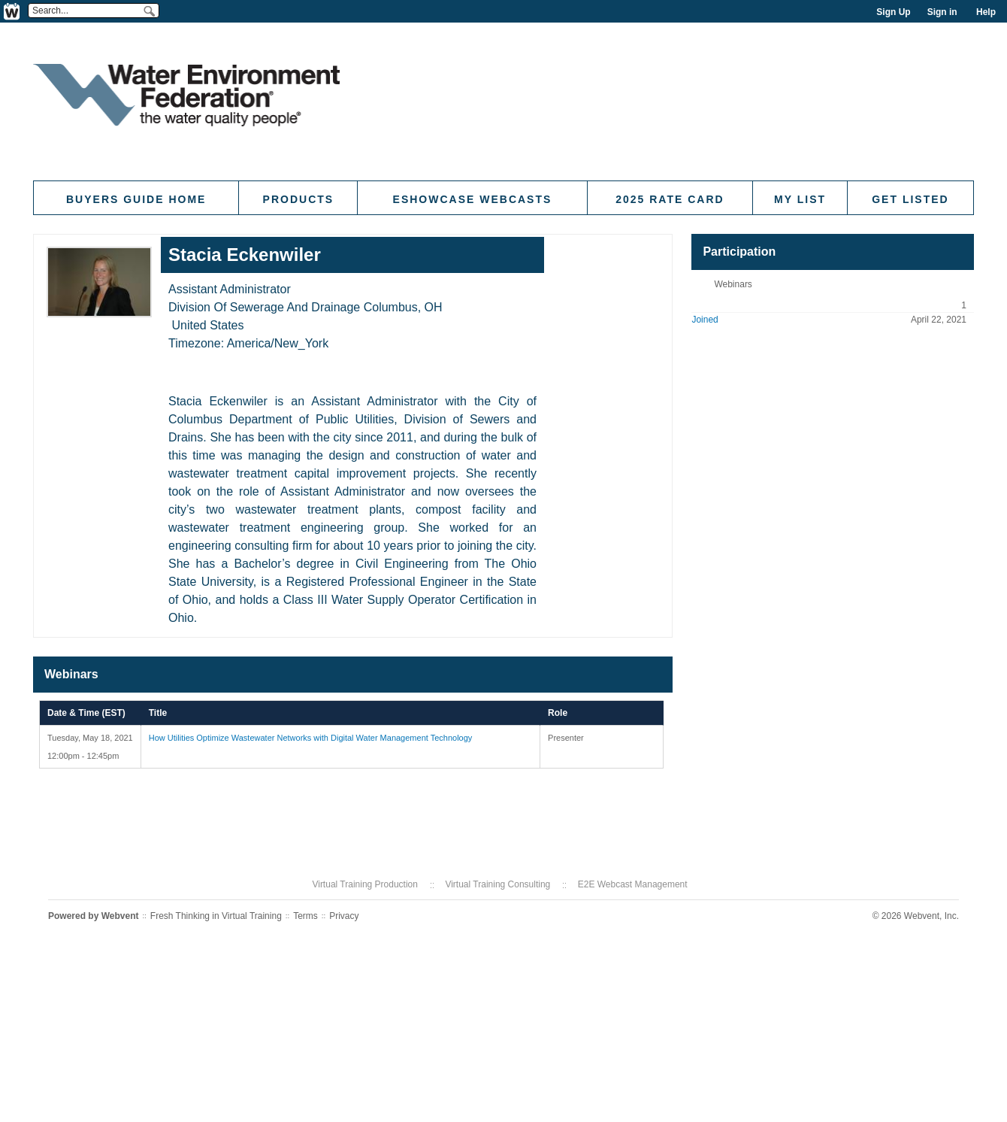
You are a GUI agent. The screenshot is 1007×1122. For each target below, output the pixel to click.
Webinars (732, 284)
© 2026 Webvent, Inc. (915, 916)
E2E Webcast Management (633, 884)
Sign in (942, 12)
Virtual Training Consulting (497, 884)
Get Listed (910, 199)
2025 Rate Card (669, 199)
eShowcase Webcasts (472, 199)
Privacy (343, 916)
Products (298, 199)
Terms (305, 916)
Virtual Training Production (365, 884)
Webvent (120, 916)
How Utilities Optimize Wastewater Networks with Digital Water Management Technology (311, 737)
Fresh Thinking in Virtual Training (216, 916)
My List (800, 199)
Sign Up (893, 12)
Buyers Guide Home (136, 199)
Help (986, 12)
